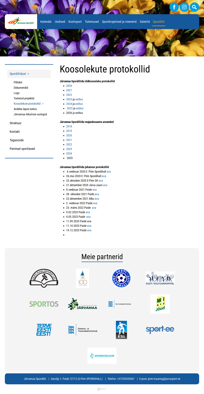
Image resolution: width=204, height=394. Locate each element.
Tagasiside (17, 140)
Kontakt (15, 132)
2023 (69, 99)
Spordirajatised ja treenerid (119, 22)
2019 (69, 131)
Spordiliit (159, 22)
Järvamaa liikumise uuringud (30, 114)
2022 (69, 94)
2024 (69, 103)
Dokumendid (21, 87)
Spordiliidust (18, 74)
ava (109, 171)
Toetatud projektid (24, 98)
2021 (69, 90)
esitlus (79, 99)
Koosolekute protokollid (27, 103)
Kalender (46, 22)
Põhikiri (18, 82)
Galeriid (145, 22)
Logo (17, 93)
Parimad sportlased (22, 149)
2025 (70, 108)
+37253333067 (126, 378)
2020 (69, 85)
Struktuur (15, 123)
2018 (69, 126)
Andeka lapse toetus (25, 109)
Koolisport (75, 22)
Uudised (60, 22)
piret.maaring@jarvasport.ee (164, 378)
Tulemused (92, 22)
